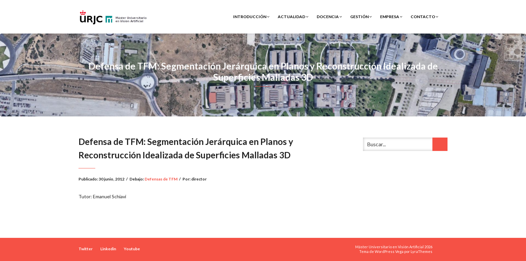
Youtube (132, 248)
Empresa (391, 16)
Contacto (424, 16)
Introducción (251, 16)
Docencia (329, 16)
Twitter (85, 248)
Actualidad (293, 16)
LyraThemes (421, 251)
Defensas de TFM (161, 178)
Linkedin (108, 248)
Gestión (361, 16)
